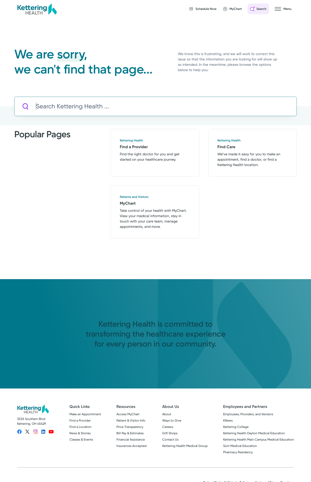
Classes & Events (81, 439)
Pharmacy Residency (238, 452)
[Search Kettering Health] (166, 106)
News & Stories (80, 433)
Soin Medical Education (240, 446)
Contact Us (170, 439)
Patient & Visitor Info (130, 420)
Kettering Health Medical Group (185, 446)
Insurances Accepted (131, 446)
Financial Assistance (130, 439)
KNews (228, 420)
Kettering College (236, 427)
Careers (167, 427)
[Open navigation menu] (283, 9)
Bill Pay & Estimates (130, 433)
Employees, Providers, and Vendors (248, 414)
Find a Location (80, 427)
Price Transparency (129, 427)
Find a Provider (80, 420)
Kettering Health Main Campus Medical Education (258, 439)
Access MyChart (127, 414)
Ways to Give (171, 420)
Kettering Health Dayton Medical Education (254, 433)
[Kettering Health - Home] (37, 9)
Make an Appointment (85, 414)
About (166, 414)
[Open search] (258, 9)
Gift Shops (170, 433)
